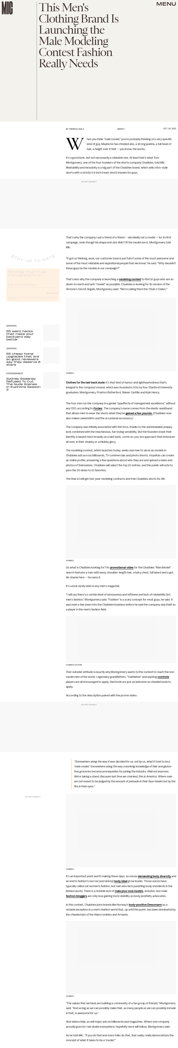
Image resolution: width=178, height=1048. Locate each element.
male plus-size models (129, 891)
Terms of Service (49, 299)
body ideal (120, 881)
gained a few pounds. (139, 413)
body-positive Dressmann (145, 904)
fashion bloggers (76, 896)
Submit (52, 295)
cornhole (163, 676)
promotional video (122, 567)
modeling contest (130, 279)
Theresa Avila (76, 129)
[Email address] (33, 286)
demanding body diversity (154, 876)
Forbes (97, 408)
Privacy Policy (12, 301)
